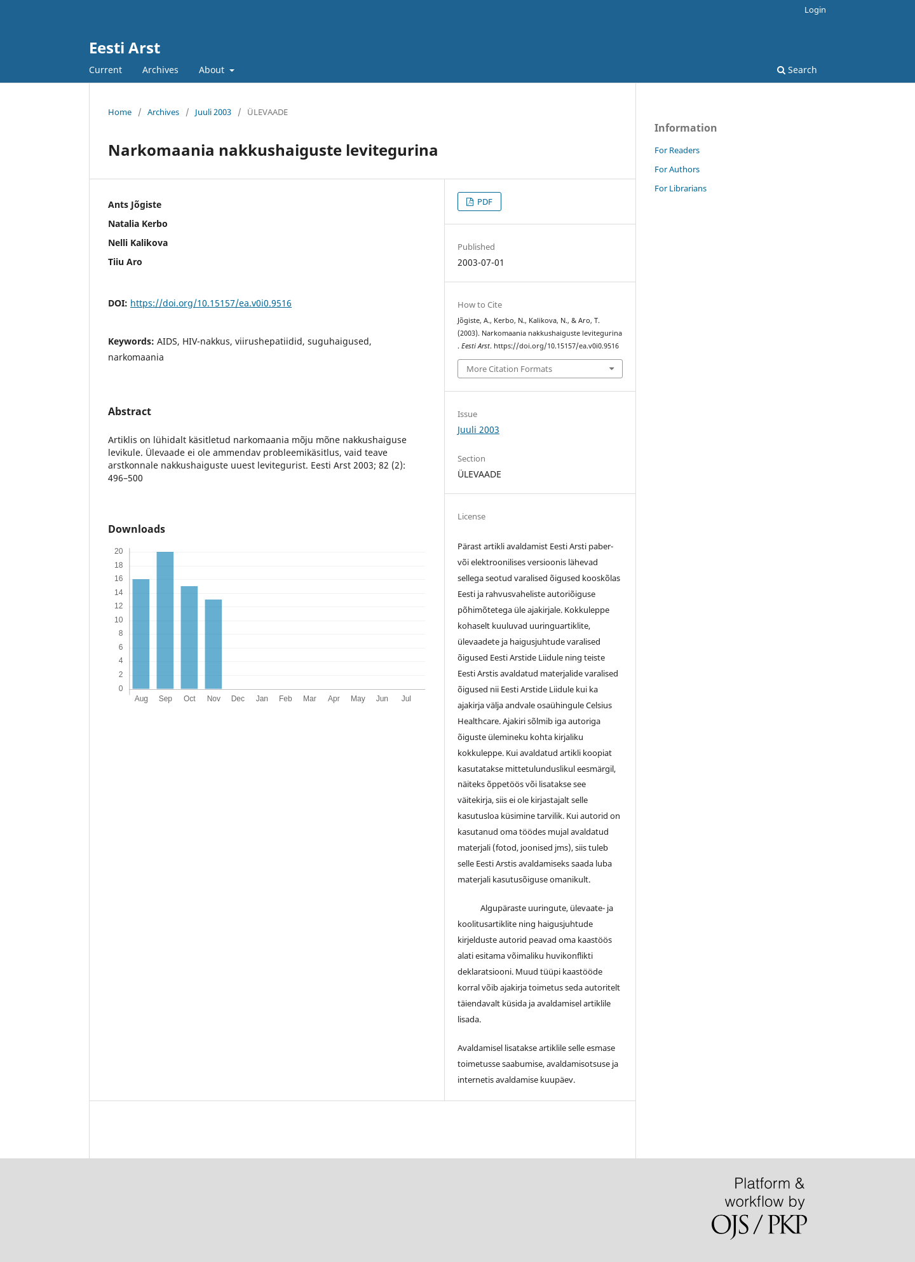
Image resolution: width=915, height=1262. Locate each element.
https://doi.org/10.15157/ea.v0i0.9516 (211, 303)
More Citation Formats (509, 368)
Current (105, 70)
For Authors (677, 169)
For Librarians (680, 188)
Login (815, 9)
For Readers (677, 150)
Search (797, 70)
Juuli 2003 (213, 112)
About (213, 70)
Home (120, 112)
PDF (483, 201)
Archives (160, 70)
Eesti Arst (124, 47)
